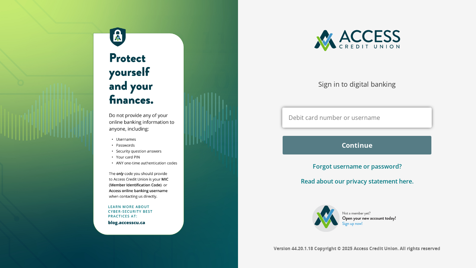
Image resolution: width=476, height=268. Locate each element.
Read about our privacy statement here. (357, 181)
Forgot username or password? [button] (357, 166)
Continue (357, 145)
